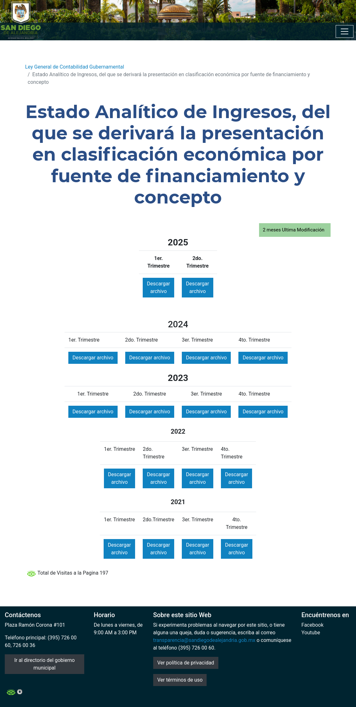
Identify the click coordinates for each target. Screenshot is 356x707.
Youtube (310, 633)
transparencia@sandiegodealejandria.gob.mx (204, 640)
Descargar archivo (158, 287)
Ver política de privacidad (185, 663)
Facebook (312, 625)
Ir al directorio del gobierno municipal (44, 664)
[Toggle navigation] (344, 31)
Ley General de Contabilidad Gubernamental (74, 67)
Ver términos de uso (180, 680)
